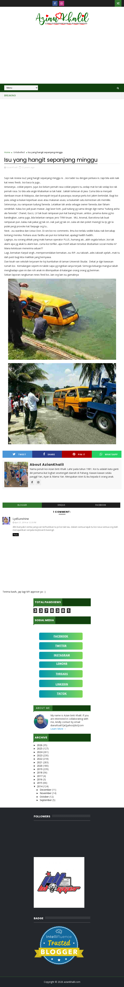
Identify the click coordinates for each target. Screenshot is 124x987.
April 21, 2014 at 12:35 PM (25, 522)
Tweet (19, 454)
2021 (40, 762)
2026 (40, 745)
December (46, 789)
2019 (40, 769)
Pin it (79, 454)
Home (7, 152)
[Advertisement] (62, 55)
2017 (40, 776)
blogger (22, 505)
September (46, 800)
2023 (40, 755)
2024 (40, 752)
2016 (40, 779)
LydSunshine (21, 519)
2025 (40, 748)
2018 (40, 772)
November (46, 793)
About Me (43, 708)
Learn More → (58, 728)
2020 (40, 765)
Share (49, 454)
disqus (61, 505)
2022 (40, 758)
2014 (40, 786)
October (44, 796)
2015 (40, 782)
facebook (100, 505)
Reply (15, 534)
